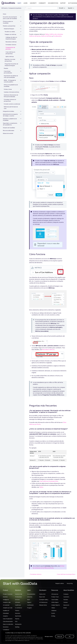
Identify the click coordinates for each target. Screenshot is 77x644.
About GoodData (68, 590)
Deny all (59, 636)
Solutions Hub (18, 594)
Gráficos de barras (34, 36)
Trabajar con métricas (10, 34)
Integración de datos (8, 111)
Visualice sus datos (10, 31)
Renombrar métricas (11, 42)
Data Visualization (7, 618)
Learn (25, 3)
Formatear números (11, 44)
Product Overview (7, 594)
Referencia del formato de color (11, 107)
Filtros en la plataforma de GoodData (11, 85)
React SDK (42, 597)
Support (63, 3)
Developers (42, 590)
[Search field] (41, 8)
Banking (17, 627)
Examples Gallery (43, 599)
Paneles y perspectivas (9, 26)
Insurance (17, 613)
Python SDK (42, 594)
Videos (53, 608)
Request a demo (59, 583)
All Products (4, 8)
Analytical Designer (9, 28)
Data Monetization (8, 621)
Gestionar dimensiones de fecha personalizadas (11, 95)
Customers (66, 597)
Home (4, 14)
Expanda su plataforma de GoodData (10, 119)
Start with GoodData (20, 583)
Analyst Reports (55, 605)
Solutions (18, 590)
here (62, 15)
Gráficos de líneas (46, 36)
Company (65, 594)
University (33, 3)
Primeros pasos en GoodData (8, 22)
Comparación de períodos (10, 48)
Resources (54, 590)
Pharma (17, 618)
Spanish (71, 8)
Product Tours (55, 597)
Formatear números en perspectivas (10, 100)
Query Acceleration (8, 624)
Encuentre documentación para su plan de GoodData (10, 17)
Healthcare (18, 605)
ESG (16, 621)
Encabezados (57, 36)
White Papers (55, 602)
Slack (28, 599)
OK (69, 636)
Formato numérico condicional (12, 104)
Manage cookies (49, 636)
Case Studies (54, 599)
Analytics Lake (7, 602)
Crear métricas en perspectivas (10, 52)
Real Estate (18, 616)
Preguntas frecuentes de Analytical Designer (11, 64)
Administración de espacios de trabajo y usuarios (10, 115)
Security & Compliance (6, 628)
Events (53, 613)
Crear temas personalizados (8, 72)
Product (5, 590)
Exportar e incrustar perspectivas (10, 60)
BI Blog (53, 616)
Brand (65, 608)
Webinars (53, 610)
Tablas (47, 34)
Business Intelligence (6, 598)
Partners (65, 599)
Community (42, 3)
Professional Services (18, 598)
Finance (17, 610)
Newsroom (66, 605)
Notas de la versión (8, 133)
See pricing (70, 583)
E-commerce (18, 608)
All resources (54, 594)
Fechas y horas (8, 89)
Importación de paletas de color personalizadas (11, 76)
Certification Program (30, 606)
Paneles (6, 68)
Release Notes (43, 605)
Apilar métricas (10, 56)
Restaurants (18, 624)
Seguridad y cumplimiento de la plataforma (10, 124)
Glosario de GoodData (9, 127)
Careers (65, 602)
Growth (62, 8)
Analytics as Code (7, 608)
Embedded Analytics (6, 615)
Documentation (53, 3)
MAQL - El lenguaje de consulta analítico (10, 81)
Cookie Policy (40, 638)
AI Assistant (6, 605)
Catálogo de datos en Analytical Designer (11, 38)
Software (17, 602)
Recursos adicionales (8, 130)
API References (43, 602)
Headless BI (6, 610)
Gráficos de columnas (56, 34)
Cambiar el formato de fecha (11, 92)
